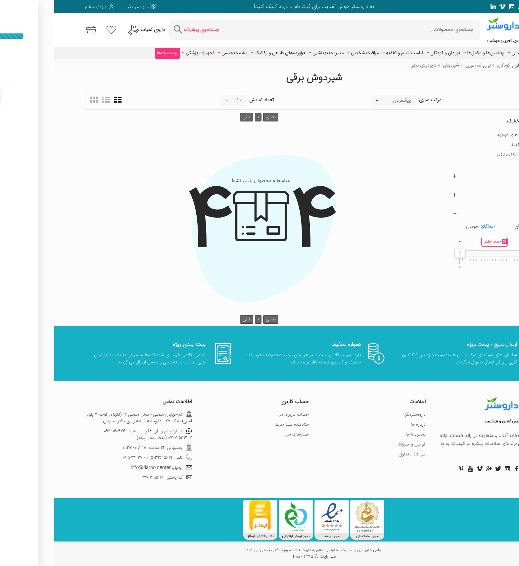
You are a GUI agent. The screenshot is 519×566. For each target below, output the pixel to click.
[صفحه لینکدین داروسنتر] (439, 7)
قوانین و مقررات (357, 444)
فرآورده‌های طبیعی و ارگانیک (225, 53)
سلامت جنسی (180, 53)
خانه (484, 65)
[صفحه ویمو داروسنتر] (448, 7)
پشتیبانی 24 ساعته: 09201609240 (103, 448)
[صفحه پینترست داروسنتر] (406, 469)
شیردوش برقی (369, 65)
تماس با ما (361, 434)
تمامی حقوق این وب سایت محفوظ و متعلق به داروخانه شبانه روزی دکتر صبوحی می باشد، (259, 550)
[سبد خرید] (36, 29)
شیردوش (397, 65)
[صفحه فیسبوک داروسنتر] (485, 7)
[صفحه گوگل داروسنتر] (466, 7)
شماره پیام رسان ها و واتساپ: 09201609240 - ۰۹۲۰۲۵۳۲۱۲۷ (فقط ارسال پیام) (92, 434)
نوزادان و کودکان (390, 53)
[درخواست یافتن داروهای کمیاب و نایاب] (91, 29)
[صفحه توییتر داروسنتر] (476, 7)
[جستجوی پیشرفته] (141, 30)
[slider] (405, 253)
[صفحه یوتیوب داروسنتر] (416, 469)
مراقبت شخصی (310, 53)
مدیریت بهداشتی (273, 53)
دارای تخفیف (466, 145)
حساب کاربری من (239, 414)
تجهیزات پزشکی (145, 53)
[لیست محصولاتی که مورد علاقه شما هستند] (57, 29)
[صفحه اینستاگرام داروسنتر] (453, 469)
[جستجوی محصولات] (297, 30)
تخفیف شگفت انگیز (460, 155)
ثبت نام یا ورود (239, 7)
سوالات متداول (358, 454)
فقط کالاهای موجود (460, 135)
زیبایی (462, 53)
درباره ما (364, 424)
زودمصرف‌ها (113, 53)
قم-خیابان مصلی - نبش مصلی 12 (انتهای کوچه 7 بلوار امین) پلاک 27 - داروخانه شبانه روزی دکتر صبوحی (85, 418)
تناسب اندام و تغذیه (350, 53)
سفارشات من (243, 434)
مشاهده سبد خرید (238, 424)
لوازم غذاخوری (423, 65)
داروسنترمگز (361, 414)
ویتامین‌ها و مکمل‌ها (431, 53)
